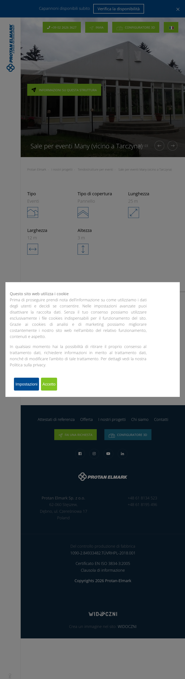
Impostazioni (29, 384)
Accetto (56, 384)
